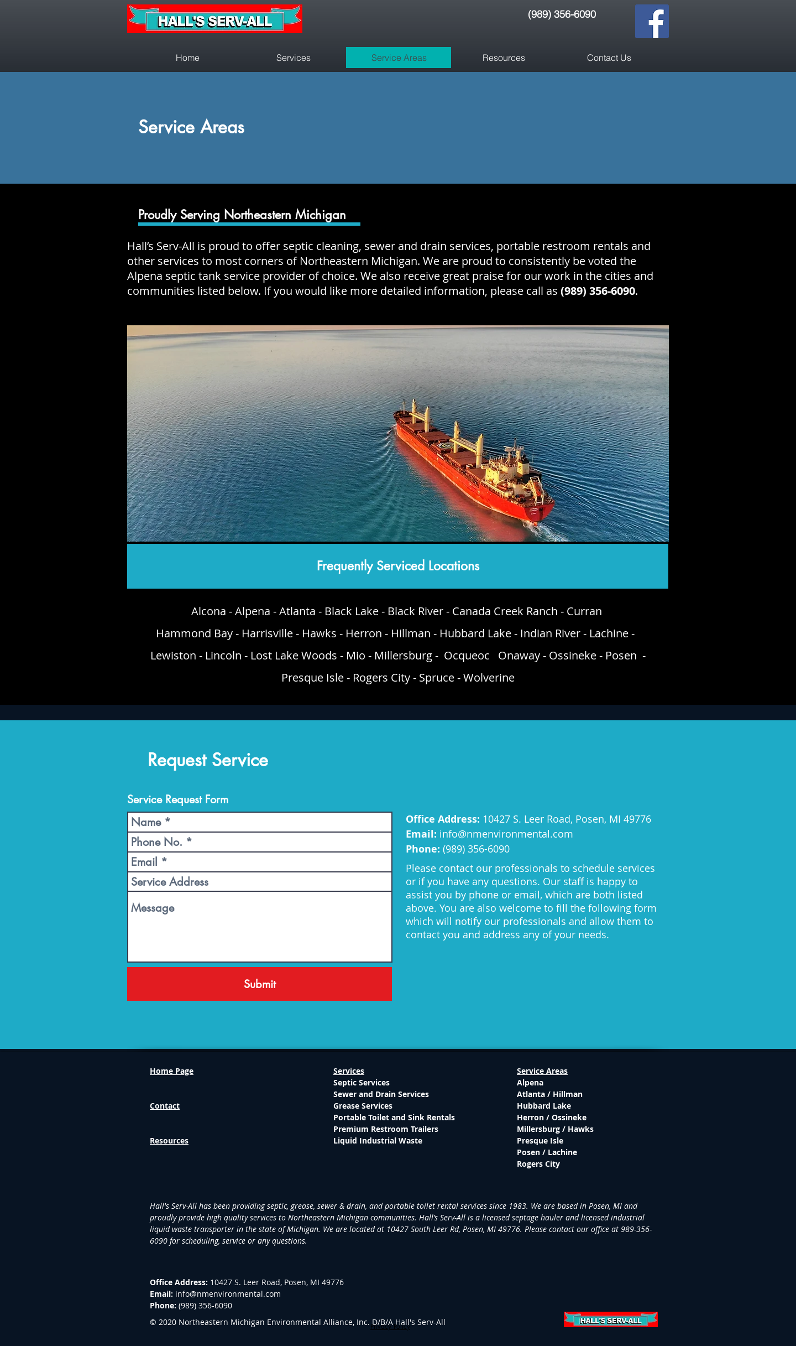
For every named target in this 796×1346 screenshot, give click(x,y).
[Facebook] (652, 21)
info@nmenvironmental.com (506, 833)
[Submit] (259, 984)
